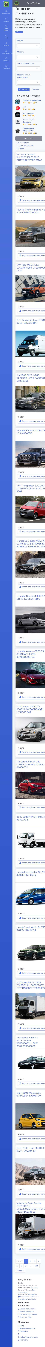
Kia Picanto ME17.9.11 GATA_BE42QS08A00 (28, 1094)
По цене (20, 148)
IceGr (25, 107)
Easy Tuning (33, 3)
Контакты (24, 1340)
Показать (23, 89)
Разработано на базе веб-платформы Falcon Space (28, 1298)
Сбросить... (36, 89)
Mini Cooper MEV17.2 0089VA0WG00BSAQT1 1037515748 (30, 709)
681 (36, 1266)
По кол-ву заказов (25, 145)
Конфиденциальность (28, 1337)
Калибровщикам (27, 1328)
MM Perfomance (28, 113)
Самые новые (23, 142)
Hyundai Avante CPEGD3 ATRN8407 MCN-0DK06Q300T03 (30, 654)
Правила (24, 1331)
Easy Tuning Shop (26, 1291)
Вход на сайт (26, 1317)
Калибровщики (27, 1311)
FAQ (22, 1325)
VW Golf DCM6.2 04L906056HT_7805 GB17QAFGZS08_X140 (29, 157)
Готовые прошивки (28, 1314)
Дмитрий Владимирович (32, 100)
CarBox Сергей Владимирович (28, 129)
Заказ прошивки (27, 1309)
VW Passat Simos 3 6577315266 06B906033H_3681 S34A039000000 (27, 1042)
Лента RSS (28, 138)
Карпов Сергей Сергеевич (28, 121)
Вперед (20, 1270)
